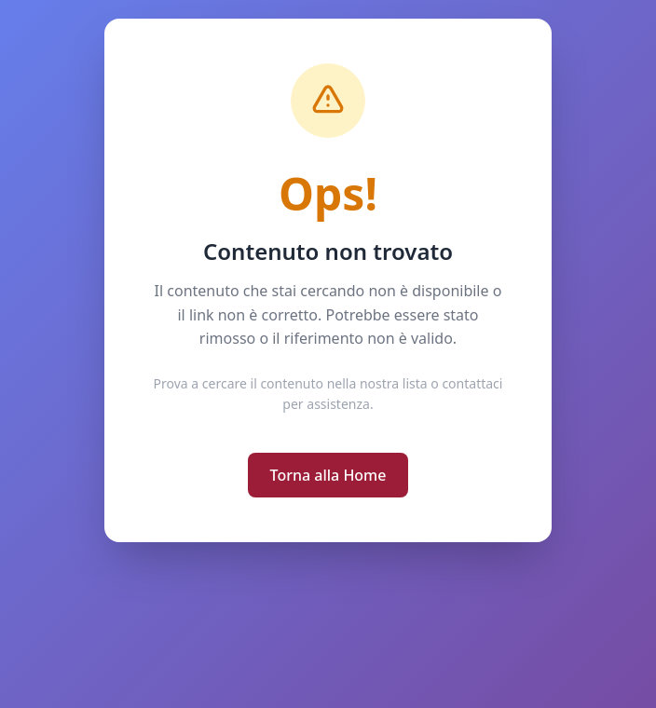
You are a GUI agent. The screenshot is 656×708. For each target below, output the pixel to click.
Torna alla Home (328, 475)
